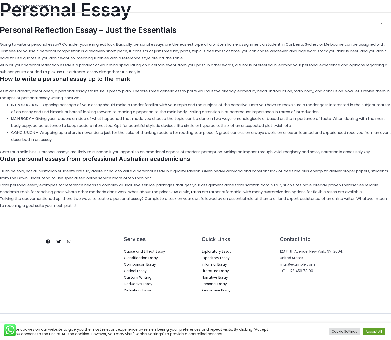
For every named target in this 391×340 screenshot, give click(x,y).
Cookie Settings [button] (344, 331)
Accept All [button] (374, 331)
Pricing (311, 22)
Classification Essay (141, 257)
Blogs (292, 22)
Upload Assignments (33, 6)
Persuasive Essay (216, 290)
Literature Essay (215, 270)
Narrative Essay (215, 277)
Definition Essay (137, 290)
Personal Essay (214, 283)
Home (230, 22)
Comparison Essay (140, 264)
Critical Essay (135, 270)
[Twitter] (58, 241)
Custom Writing (137, 277)
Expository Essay (216, 257)
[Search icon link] (381, 22)
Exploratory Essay (216, 251)
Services (268, 22)
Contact (333, 22)
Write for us (360, 22)
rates (196, 191)
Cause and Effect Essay (144, 251)
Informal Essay (214, 264)
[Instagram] (69, 241)
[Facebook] (48, 241)
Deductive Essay (138, 283)
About (247, 22)
